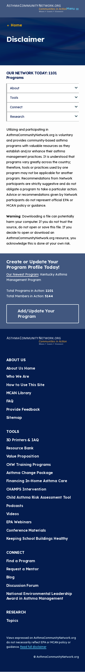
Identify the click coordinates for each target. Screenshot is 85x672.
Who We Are (17, 376)
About (14, 88)
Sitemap (14, 417)
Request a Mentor (22, 569)
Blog (10, 577)
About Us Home (20, 368)
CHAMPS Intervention (26, 489)
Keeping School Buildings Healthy (37, 538)
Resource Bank (20, 448)
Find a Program (20, 561)
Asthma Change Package (29, 472)
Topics (12, 620)
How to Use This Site (25, 384)
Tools (14, 98)
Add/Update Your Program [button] (36, 313)
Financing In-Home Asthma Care (36, 481)
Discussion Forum (22, 585)
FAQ (10, 401)
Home (14, 25)
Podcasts (14, 505)
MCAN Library (19, 393)
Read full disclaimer (33, 646)
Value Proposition (22, 456)
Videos (12, 514)
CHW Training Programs (28, 464)
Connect (16, 107)
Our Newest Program (22, 274)
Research (17, 117)
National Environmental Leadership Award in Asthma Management (39, 595)
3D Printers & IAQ (22, 440)
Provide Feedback (23, 409)
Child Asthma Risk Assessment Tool (38, 497)
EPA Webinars (19, 522)
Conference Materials (26, 530)
